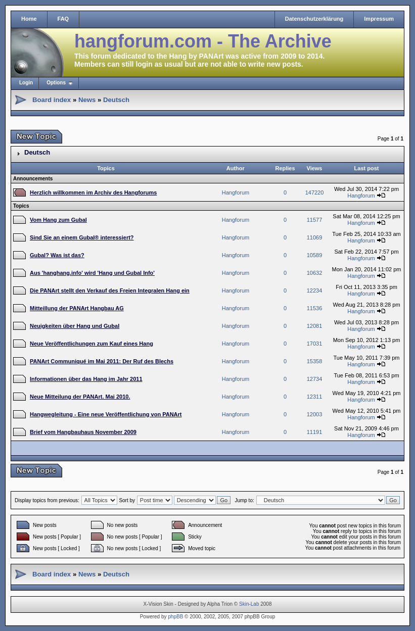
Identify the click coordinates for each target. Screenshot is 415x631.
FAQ (63, 19)
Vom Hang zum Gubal (58, 220)
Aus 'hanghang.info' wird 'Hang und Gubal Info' (92, 273)
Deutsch (116, 100)
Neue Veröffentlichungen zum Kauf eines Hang (91, 344)
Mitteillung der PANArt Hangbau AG (77, 308)
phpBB (175, 616)
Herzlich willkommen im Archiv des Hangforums (93, 192)
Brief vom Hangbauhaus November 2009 (83, 432)
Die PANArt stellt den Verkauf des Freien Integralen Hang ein (110, 290)
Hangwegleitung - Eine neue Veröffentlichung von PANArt (105, 414)
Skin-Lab (249, 604)
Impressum (379, 19)
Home (29, 19)
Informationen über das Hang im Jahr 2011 (86, 379)
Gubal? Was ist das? (57, 255)
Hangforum (235, 192)
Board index (51, 100)
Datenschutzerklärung (314, 19)
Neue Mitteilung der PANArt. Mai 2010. (80, 397)
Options (56, 82)
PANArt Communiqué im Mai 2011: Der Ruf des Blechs (101, 361)
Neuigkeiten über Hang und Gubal (74, 326)
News (87, 100)
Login (26, 82)
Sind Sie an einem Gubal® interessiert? (82, 237)
